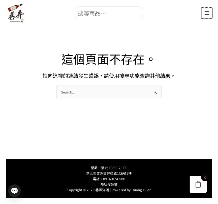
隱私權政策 (109, 184)
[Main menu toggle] (207, 13)
